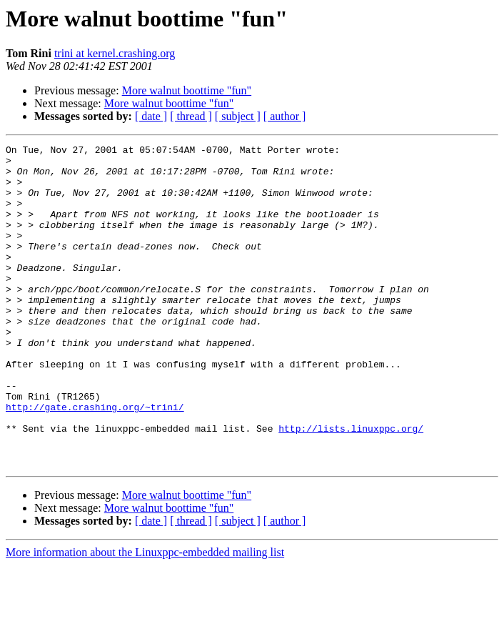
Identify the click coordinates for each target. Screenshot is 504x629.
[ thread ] (191, 116)
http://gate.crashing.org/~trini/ (95, 460)
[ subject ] (238, 116)
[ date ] (151, 116)
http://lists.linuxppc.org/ (350, 486)
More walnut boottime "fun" (186, 90)
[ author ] (284, 116)
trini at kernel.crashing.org (114, 53)
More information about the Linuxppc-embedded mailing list (145, 616)
